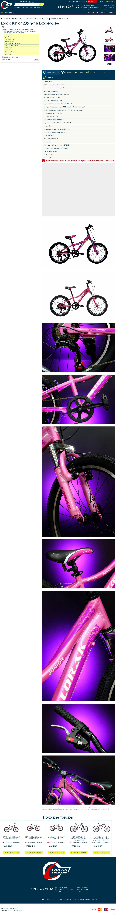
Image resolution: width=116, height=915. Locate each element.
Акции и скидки (84, 899)
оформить (92, 1)
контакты (112, 12)
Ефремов (31, 1)
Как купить (99, 12)
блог (106, 12)
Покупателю (67, 899)
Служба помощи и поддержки (12, 910)
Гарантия (91, 12)
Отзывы (36, 59)
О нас (75, 899)
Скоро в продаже (11, 852)
